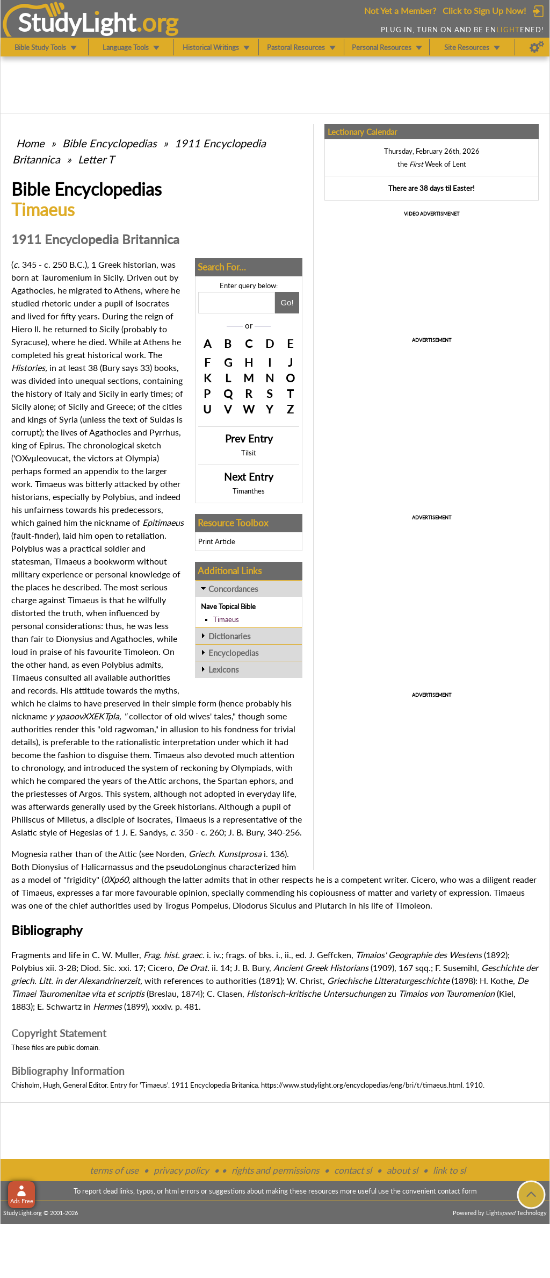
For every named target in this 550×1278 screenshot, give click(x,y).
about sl (402, 1170)
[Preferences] (537, 47)
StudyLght (77, 22)
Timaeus (226, 619)
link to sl (449, 1170)
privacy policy (181, 1170)
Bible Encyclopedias (109, 143)
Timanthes (249, 491)
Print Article (216, 541)
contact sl (353, 1170)
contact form (457, 1191)
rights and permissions (275, 1170)
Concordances (233, 589)
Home (30, 143)
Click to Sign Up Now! (484, 10)
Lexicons (223, 669)
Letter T (96, 159)
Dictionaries (229, 636)
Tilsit (248, 452)
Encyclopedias (233, 653)
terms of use (114, 1170)
